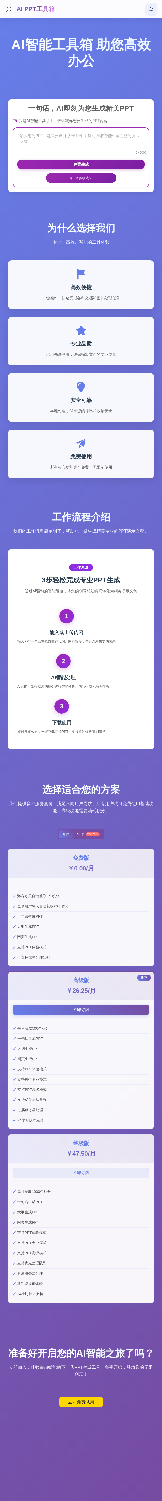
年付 (88, 834)
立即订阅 (81, 1010)
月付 (65, 834)
